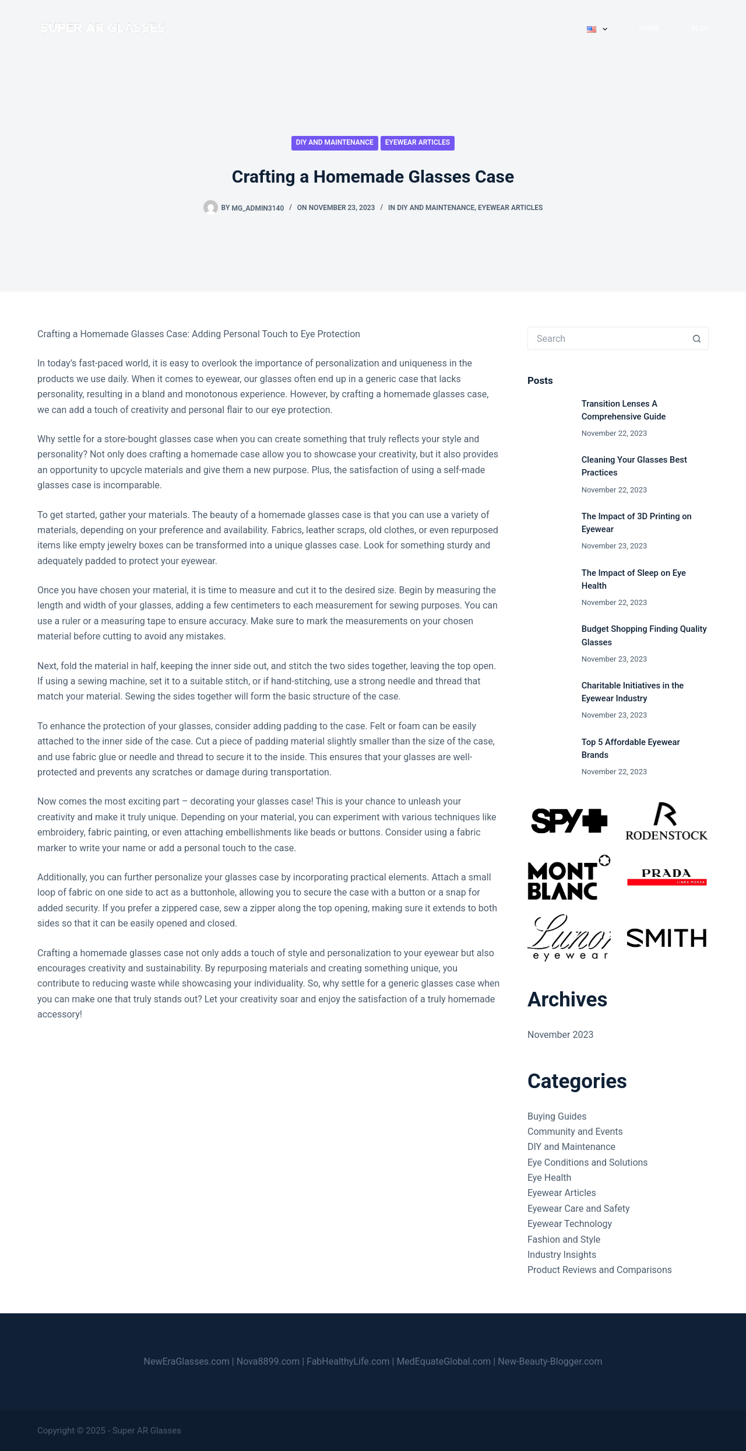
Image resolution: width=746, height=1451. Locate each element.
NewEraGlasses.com (187, 1361)
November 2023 (560, 1034)
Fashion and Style (563, 1239)
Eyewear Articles (417, 142)
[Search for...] (606, 338)
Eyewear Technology (569, 1223)
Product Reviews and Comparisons (599, 1269)
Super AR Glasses (146, 1430)
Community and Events (575, 1131)
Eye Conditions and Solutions (587, 1162)
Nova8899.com (268, 1361)
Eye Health (549, 1177)
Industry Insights (561, 1254)
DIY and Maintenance (335, 142)
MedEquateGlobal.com (443, 1361)
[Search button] (697, 338)
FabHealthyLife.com (348, 1361)
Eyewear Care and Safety (578, 1208)
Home (649, 29)
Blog (700, 29)
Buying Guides (556, 1116)
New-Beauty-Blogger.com (550, 1361)
